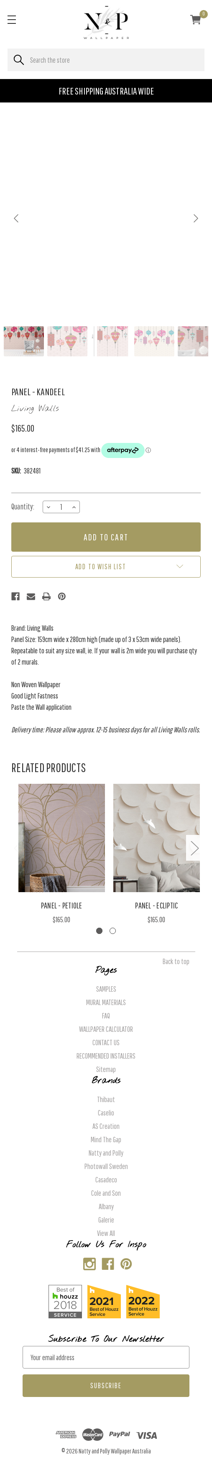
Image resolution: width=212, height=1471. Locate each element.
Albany (106, 1206)
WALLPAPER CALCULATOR (106, 1029)
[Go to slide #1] (24, 341)
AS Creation (106, 1126)
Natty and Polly (106, 1153)
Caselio (106, 1112)
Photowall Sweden (106, 1166)
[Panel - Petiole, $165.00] (61, 838)
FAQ (106, 1015)
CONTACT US (106, 1042)
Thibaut (106, 1099)
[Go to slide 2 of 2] (113, 931)
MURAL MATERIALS (106, 1002)
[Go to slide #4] (154, 341)
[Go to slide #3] (111, 341)
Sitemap (106, 1069)
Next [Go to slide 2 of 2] (194, 847)
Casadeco (106, 1179)
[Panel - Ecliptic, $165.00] (156, 838)
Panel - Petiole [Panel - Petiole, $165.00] (61, 905)
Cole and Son (106, 1193)
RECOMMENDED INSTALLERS (106, 1055)
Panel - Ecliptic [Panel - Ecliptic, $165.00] (156, 905)
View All (106, 1233)
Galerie (106, 1219)
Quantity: (22, 506)
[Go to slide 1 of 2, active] (99, 931)
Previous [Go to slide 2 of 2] (17, 847)
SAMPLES (106, 989)
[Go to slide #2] (67, 341)
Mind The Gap (106, 1139)
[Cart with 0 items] (196, 21)
